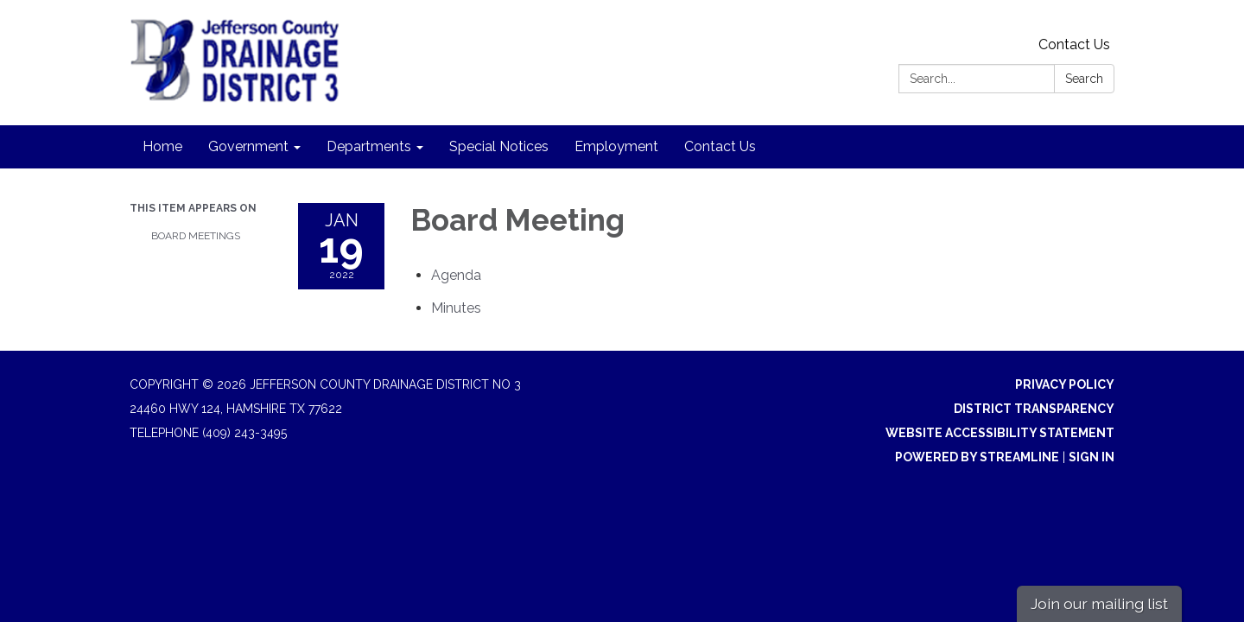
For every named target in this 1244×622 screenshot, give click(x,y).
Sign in (1091, 457)
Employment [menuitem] (616, 146)
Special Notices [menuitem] (499, 146)
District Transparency (1034, 409)
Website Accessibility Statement (999, 433)
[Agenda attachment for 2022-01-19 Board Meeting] (456, 275)
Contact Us (1074, 44)
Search (1084, 79)
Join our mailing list (1099, 603)
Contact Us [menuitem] (720, 146)
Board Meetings (195, 236)
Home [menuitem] (162, 146)
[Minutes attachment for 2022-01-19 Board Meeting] (456, 308)
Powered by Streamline (977, 457)
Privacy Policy (1064, 384)
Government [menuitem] (248, 146)
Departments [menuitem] (369, 146)
